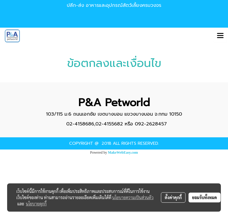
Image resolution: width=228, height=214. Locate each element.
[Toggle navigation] (220, 36)
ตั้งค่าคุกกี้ (173, 197)
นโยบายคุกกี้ (36, 203)
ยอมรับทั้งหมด (204, 197)
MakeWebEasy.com (123, 152)
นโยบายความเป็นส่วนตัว (132, 197)
